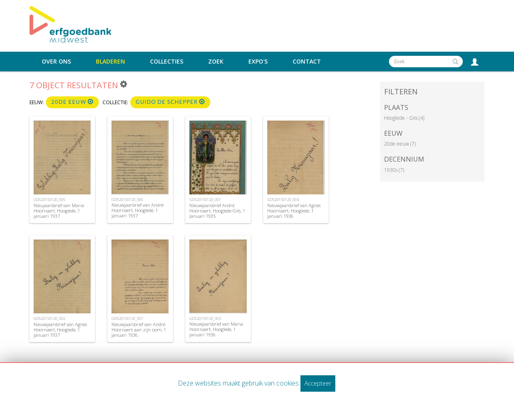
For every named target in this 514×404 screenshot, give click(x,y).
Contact (307, 61)
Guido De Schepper (170, 102)
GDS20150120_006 (127, 199)
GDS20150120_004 (283, 199)
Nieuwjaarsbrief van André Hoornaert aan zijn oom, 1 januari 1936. (138, 329)
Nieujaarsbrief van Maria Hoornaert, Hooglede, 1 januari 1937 (59, 210)
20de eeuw (72, 102)
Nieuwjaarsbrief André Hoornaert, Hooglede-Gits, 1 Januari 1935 (217, 210)
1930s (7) (394, 170)
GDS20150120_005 (49, 199)
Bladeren (110, 61)
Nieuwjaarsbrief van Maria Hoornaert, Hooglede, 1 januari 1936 (216, 329)
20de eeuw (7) (400, 143)
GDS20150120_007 (127, 318)
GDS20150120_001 (205, 199)
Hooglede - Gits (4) (404, 117)
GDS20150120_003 (205, 318)
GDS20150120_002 (49, 318)
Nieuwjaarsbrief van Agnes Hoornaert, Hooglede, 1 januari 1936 (294, 210)
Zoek (215, 61)
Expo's (258, 61)
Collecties (166, 61)
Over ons (56, 61)
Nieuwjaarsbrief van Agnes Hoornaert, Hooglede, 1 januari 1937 (60, 329)
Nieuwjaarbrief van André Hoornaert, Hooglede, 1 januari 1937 (137, 210)
